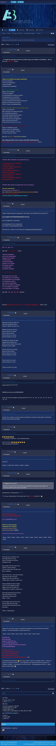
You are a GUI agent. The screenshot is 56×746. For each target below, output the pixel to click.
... (15, 44)
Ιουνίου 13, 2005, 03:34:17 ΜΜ (8, 624)
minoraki (10, 427)
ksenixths (10, 375)
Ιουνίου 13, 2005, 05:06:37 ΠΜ (8, 55)
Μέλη (6, 697)
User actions (51, 44)
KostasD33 (6, 720)
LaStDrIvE (10, 312)
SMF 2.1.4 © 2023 (5, 742)
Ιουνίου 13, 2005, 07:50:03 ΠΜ (8, 318)
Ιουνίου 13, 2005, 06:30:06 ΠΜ (8, 209)
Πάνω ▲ (53, 742)
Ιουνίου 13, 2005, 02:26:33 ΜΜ (8, 510)
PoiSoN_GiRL (12, 49)
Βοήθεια (40, 742)
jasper (9, 69)
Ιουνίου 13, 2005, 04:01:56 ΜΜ (8, 680)
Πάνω (3, 688)
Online (4, 724)
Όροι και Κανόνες (47, 742)
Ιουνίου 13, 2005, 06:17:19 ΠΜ (8, 156)
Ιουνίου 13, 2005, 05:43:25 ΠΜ (8, 75)
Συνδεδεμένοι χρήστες (11, 713)
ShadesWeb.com (13, 744)
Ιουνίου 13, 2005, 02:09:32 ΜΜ (8, 479)
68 (16, 44)
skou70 (9, 407)
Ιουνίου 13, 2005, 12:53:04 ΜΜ (8, 433)
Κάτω (3, 44)
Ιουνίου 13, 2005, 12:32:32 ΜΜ (8, 413)
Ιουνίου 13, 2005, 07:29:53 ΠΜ (8, 243)
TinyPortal (36, 742)
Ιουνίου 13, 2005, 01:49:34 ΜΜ (8, 457)
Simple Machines (13, 742)
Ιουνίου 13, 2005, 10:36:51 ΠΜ (8, 381)
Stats (3, 693)
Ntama (9, 674)
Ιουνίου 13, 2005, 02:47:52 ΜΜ (8, 553)
